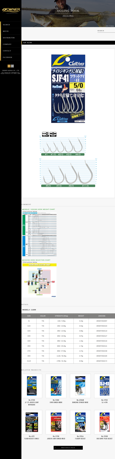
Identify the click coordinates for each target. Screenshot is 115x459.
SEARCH (6, 25)
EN (9, 66)
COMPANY (7, 44)
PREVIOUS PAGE (68, 445)
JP (12, 66)
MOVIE (6, 31)
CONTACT (7, 51)
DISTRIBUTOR (9, 38)
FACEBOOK (7, 57)
